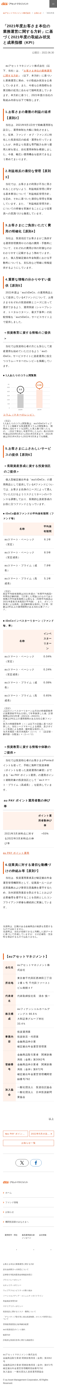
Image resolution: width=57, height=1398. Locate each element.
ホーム (8, 1193)
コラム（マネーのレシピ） (19, 414)
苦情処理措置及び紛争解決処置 (16, 1324)
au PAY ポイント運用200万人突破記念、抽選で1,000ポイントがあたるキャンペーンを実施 (17, 1134)
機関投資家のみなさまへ (17, 1222)
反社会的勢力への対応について (16, 1269)
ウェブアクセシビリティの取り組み (17, 1290)
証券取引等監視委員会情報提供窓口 (17, 1275)
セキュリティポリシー (12, 1285)
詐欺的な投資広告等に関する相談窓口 (18, 1340)
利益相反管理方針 (10, 1301)
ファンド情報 (11, 1202)
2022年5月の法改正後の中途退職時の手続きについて (42, 1134)
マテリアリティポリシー (13, 1306)
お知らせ (37, 13)
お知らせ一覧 (28, 1143)
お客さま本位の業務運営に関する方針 (18, 1264)
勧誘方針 (6, 1335)
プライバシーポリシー (12, 1280)
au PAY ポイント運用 (16, 853)
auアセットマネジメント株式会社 (17, 13)
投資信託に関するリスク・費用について (19, 1312)
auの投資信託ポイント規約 (14, 1329)
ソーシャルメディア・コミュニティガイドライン (23, 1296)
